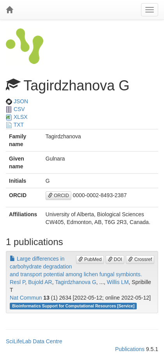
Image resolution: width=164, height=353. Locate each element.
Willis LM (118, 282)
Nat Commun (26, 298)
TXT (15, 125)
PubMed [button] (90, 259)
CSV (15, 109)
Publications (130, 349)
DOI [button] (115, 259)
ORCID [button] (58, 195)
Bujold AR (40, 282)
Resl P (17, 282)
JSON (17, 101)
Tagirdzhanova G (75, 282)
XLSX (17, 117)
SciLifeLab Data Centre (34, 341)
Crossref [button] (140, 259)
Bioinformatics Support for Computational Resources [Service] (73, 306)
